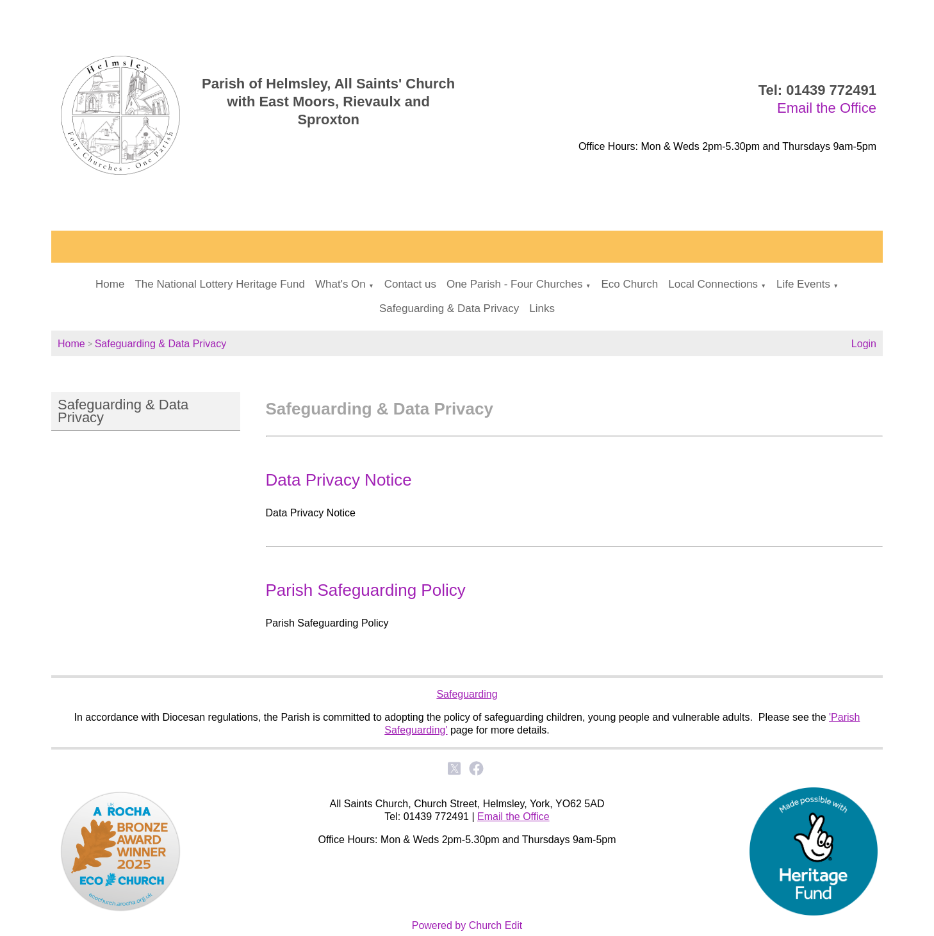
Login (863, 343)
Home (109, 284)
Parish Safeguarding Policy (366, 590)
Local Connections (713, 284)
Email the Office (826, 108)
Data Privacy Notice (339, 479)
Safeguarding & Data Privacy (449, 308)
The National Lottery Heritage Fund (220, 284)
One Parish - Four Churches (515, 284)
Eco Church (629, 284)
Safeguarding (466, 694)
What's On (340, 284)
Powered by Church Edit (467, 925)
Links (542, 308)
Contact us (410, 284)
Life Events (803, 284)
